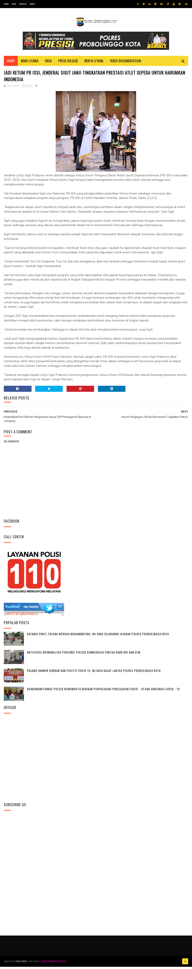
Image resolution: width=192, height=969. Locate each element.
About (32, 3)
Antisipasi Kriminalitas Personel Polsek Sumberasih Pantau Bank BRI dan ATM (83, 655)
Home (6, 3)
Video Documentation (125, 62)
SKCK (14, 3)
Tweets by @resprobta (21, 617)
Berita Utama (94, 62)
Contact (23, 3)
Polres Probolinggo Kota (53, 963)
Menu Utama (29, 62)
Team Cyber (21, 963)
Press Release (68, 62)
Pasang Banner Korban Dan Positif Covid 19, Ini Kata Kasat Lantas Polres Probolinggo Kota (94, 673)
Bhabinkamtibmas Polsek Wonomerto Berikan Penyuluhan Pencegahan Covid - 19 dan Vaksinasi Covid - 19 (103, 692)
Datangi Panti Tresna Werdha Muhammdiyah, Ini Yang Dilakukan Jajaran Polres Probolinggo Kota (98, 637)
